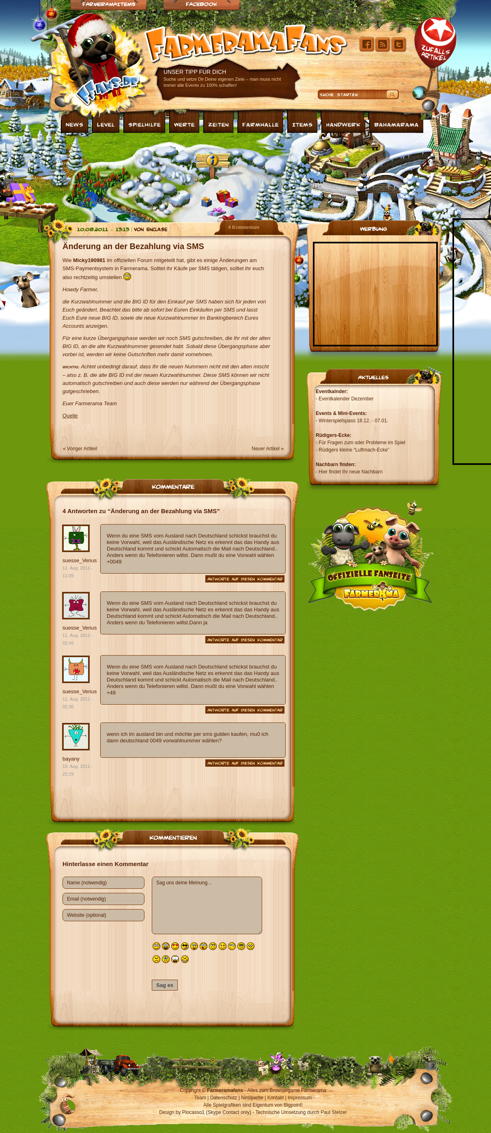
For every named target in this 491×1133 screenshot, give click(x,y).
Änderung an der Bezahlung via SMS (133, 246)
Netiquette (252, 1098)
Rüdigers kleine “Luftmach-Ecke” (354, 450)
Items (302, 124)
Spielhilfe (144, 124)
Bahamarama (396, 124)
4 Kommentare (244, 227)
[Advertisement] (140, 175)
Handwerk (343, 124)
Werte (184, 124)
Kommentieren (173, 836)
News (75, 124)
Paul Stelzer (334, 1112)
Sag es (164, 985)
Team (200, 1098)
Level (106, 124)
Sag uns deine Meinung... (207, 905)
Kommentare (173, 486)
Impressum (300, 1098)
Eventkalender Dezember (346, 399)
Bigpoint (292, 1105)
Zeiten (218, 124)
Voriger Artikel (82, 448)
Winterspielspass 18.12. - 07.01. (353, 421)
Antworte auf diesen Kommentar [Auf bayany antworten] (244, 763)
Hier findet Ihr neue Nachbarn (350, 472)
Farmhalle (260, 124)
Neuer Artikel (266, 448)
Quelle (70, 416)
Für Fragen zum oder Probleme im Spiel (362, 442)
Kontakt (275, 1098)
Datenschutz (223, 1098)
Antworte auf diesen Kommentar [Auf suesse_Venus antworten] (244, 579)
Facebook (201, 4)
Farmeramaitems (108, 4)
